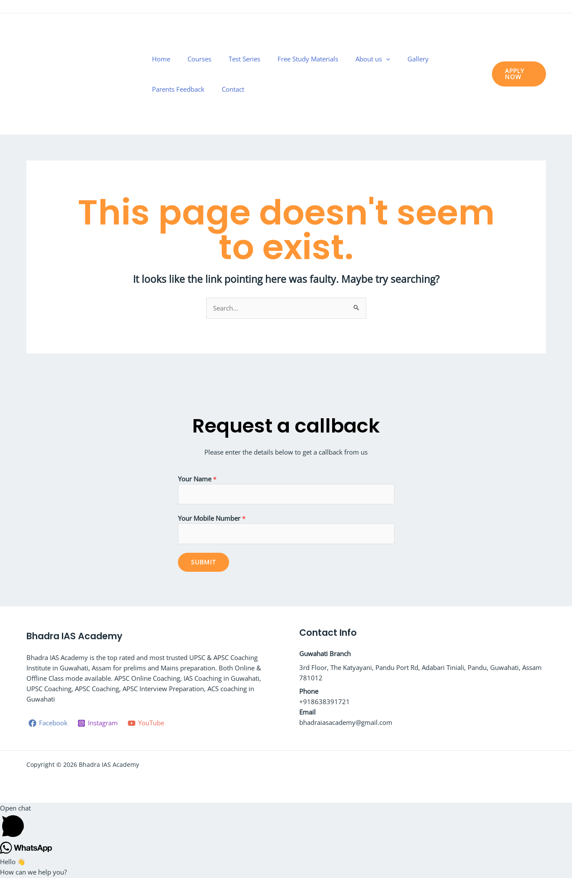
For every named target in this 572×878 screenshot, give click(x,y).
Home (172, 74)
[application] (353, 74)
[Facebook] (516, 7)
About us (340, 74)
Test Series (233, 74)
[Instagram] (529, 7)
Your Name (197, 478)
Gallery (374, 74)
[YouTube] (542, 7)
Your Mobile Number (212, 519)
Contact (462, 74)
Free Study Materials (286, 74)
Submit (203, 563)
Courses (199, 74)
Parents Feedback (418, 74)
